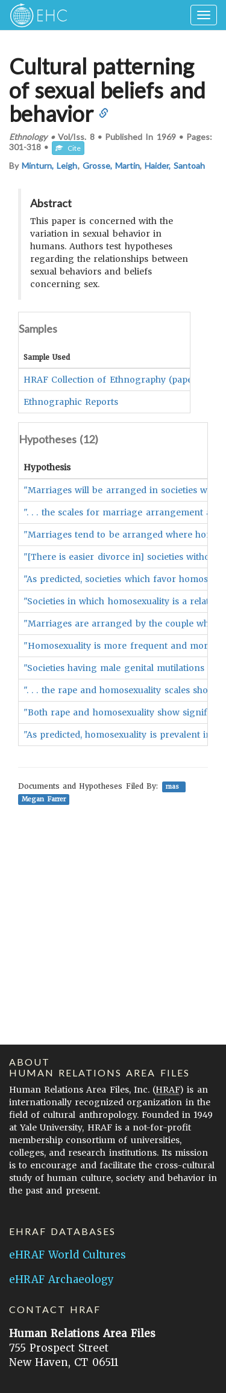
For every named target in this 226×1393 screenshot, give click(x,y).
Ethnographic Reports (71, 401)
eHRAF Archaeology (61, 1279)
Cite (68, 148)
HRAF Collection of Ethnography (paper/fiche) (124, 379)
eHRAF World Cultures (67, 1254)
